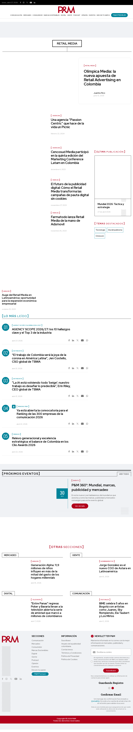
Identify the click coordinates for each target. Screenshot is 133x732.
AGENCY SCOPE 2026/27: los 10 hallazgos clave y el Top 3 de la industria (41, 331)
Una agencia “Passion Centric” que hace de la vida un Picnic (67, 123)
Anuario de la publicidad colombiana (71, 645)
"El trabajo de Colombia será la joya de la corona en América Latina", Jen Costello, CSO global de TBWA (39, 358)
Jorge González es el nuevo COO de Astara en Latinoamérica (115, 568)
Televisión (36, 600)
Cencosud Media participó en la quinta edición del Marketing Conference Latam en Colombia (70, 157)
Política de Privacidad (70, 656)
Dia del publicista (115, 230)
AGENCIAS (56, 116)
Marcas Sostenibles (52, 15)
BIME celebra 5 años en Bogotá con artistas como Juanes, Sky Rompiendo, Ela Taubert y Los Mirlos (114, 610)
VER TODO (124, 474)
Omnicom (100, 236)
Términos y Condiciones (71, 653)
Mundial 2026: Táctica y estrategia (111, 206)
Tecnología (100, 230)
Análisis (6, 291)
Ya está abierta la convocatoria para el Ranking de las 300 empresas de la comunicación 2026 (42, 414)
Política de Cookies (69, 659)
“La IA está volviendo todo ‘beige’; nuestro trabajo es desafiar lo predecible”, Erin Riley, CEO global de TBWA (41, 386)
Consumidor (37, 15)
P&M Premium (119, 15)
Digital (63, 15)
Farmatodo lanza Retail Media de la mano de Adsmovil (67, 220)
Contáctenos (67, 649)
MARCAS (56, 180)
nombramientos (107, 561)
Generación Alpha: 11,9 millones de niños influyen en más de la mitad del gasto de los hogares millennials (45, 571)
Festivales (105, 600)
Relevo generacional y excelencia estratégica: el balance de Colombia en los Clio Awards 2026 (40, 441)
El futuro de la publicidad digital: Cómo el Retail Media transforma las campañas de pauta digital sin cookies (70, 191)
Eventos (92, 15)
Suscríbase (66, 640)
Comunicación (16, 15)
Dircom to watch (103, 15)
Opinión (84, 15)
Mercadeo (27, 15)
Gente (69, 15)
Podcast (76, 15)
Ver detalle (80, 506)
